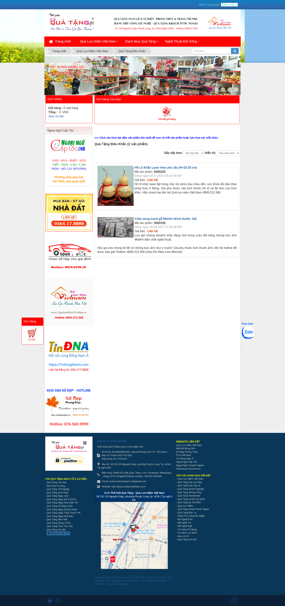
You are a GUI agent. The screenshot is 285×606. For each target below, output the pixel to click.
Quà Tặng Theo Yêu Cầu (60, 526)
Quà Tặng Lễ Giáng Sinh (60, 506)
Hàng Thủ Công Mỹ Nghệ (191, 515)
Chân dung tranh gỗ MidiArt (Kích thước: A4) (166, 218)
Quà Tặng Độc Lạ (187, 512)
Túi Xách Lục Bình (187, 532)
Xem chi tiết (56, 116)
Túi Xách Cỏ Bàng (187, 529)
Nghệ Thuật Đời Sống (181, 41)
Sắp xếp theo (173, 152)
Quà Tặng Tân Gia (56, 482)
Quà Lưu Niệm (185, 505)
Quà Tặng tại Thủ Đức (189, 502)
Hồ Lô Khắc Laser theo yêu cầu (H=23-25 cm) (166, 167)
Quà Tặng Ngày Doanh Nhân (62, 509)
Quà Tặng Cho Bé (56, 529)
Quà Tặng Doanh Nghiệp (191, 489)
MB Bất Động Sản (185, 448)
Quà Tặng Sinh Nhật (57, 492)
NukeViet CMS (130, 580)
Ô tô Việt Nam (183, 455)
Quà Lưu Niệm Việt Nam (98, 41)
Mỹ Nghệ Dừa (185, 519)
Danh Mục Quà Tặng (140, 41)
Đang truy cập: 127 (58, 533)
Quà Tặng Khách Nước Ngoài (193, 509)
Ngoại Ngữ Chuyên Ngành (190, 465)
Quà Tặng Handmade (189, 495)
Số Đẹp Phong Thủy (187, 452)
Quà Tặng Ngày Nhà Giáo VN (62, 502)
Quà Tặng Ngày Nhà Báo (60, 516)
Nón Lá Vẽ (183, 536)
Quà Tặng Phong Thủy (59, 523)
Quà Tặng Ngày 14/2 (58, 495)
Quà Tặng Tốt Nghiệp (58, 489)
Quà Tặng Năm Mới (57, 519)
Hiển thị (210, 152)
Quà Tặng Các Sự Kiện (190, 482)
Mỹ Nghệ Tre (184, 522)
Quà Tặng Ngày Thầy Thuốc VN (63, 512)
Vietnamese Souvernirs (188, 468)
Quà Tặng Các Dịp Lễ (189, 485)
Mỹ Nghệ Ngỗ (185, 526)
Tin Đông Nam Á (185, 458)
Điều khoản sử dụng (118, 584)
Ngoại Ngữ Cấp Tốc (186, 461)
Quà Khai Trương (56, 485)
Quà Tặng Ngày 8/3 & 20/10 (61, 499)
